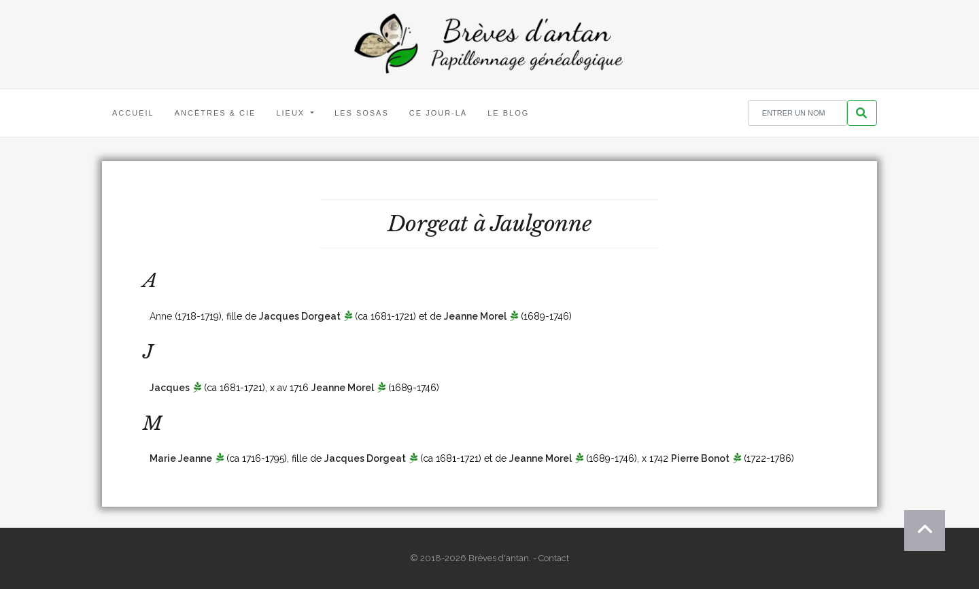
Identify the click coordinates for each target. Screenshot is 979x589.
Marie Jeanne (181, 458)
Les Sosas (361, 113)
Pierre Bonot (700, 458)
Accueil (133, 113)
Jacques (170, 387)
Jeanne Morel (475, 316)
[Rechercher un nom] (797, 113)
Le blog (508, 113)
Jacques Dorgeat (300, 316)
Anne (161, 316)
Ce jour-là (438, 113)
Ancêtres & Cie (215, 113)
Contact (553, 558)
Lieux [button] (292, 113)
